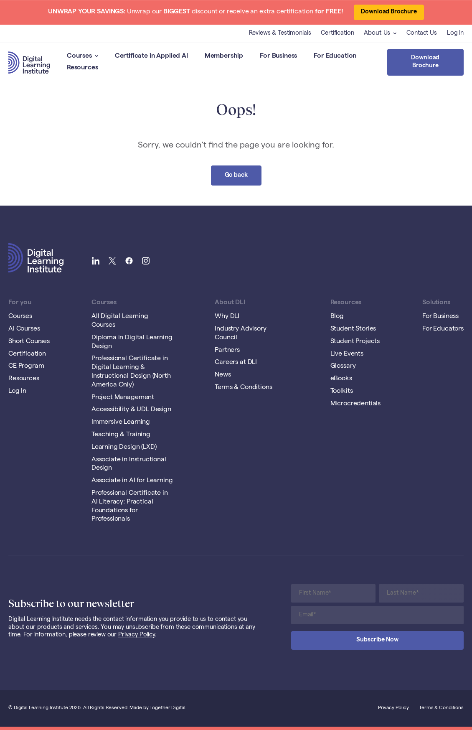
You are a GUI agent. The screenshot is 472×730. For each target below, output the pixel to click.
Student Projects (355, 341)
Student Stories (353, 329)
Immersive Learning (120, 422)
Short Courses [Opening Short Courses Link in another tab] (29, 341)
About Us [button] (380, 33)
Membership (224, 56)
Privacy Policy (136, 635)
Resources (82, 68)
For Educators (443, 329)
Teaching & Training (120, 435)
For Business (278, 56)
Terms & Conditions (243, 387)
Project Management (122, 397)
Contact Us (421, 33)
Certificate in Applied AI (151, 56)
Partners (227, 350)
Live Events (346, 354)
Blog (337, 316)
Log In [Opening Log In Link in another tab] (455, 33)
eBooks (341, 379)
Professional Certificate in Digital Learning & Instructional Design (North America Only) (131, 372)
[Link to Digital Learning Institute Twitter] (112, 262)
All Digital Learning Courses (119, 321)
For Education (335, 56)
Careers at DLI (236, 362)
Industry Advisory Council (240, 333)
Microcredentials (355, 404)
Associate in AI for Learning (132, 481)
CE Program (26, 366)
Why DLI (227, 316)
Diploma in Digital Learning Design (132, 342)
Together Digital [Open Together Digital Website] (167, 708)
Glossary (343, 366)
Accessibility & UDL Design (131, 410)
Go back (236, 175)
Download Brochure (389, 12)
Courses (82, 56)
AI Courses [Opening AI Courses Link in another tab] (24, 329)
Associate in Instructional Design (128, 464)
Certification (337, 33)
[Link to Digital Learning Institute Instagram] (146, 262)
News (223, 375)
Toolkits (341, 391)
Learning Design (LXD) (124, 447)
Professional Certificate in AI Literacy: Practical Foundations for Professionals (129, 506)
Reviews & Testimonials (280, 33)
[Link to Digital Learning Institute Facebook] (129, 262)
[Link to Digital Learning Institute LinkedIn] (95, 262)
